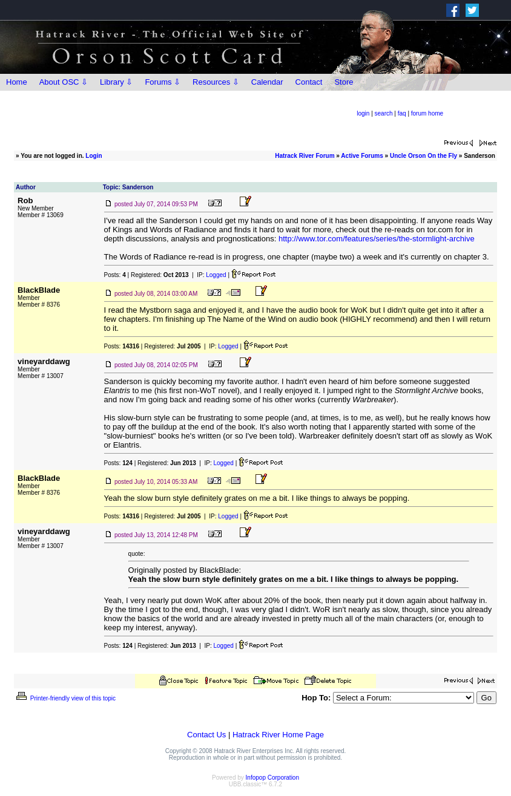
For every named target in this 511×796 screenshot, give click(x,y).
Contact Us (206, 734)
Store (343, 81)
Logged (216, 275)
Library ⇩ (116, 81)
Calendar (267, 81)
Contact (309, 81)
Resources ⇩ (216, 81)
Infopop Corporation (272, 777)
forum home (427, 113)
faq (402, 113)
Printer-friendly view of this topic (65, 698)
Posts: (115, 275)
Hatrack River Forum (304, 155)
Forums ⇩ (162, 81)
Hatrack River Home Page (278, 734)
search (384, 113)
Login (93, 155)
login (363, 113)
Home (16, 81)
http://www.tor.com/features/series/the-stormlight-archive (377, 238)
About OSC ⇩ (63, 81)
